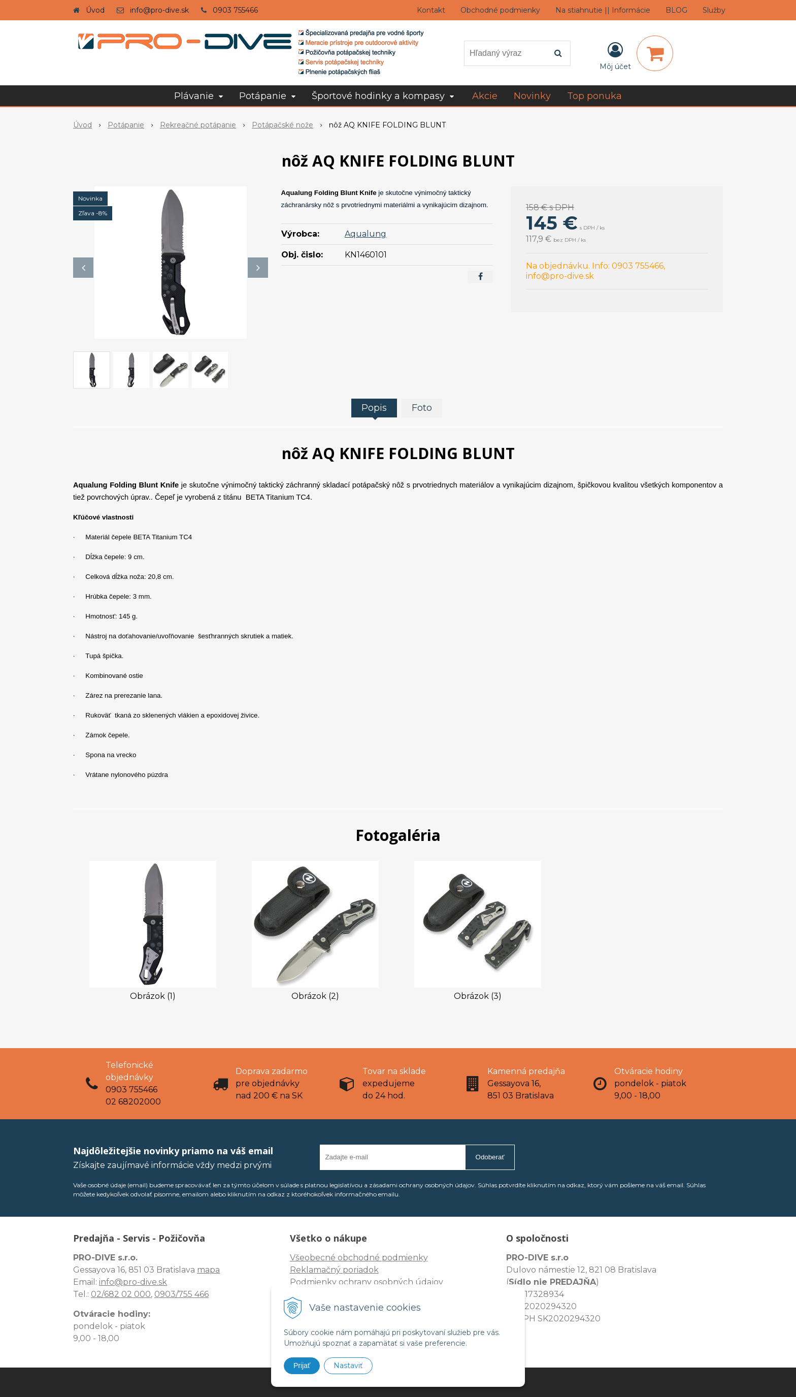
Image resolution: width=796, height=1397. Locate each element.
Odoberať (490, 1157)
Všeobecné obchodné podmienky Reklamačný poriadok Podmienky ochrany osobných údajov (366, 1270)
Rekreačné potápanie (198, 124)
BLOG (676, 10)
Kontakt (431, 10)
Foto (422, 407)
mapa (208, 1270)
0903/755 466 (181, 1294)
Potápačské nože (282, 124)
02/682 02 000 (121, 1294)
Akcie (485, 96)
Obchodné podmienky (500, 10)
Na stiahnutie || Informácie (602, 10)
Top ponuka (594, 96)
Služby (714, 10)
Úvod (95, 10)
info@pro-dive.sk (159, 10)
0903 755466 (235, 10)
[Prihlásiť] (615, 55)
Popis (374, 407)
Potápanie (126, 124)
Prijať (301, 1365)
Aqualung (365, 234)
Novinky (532, 96)
